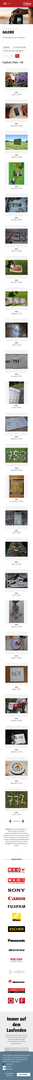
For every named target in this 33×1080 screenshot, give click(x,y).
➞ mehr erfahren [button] (15, 1061)
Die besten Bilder (19, 47)
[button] (4, 1064)
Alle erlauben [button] (23, 1074)
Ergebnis (6, 47)
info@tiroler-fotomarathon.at (15, 844)
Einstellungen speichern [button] (9, 1074)
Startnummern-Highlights (13, 51)
